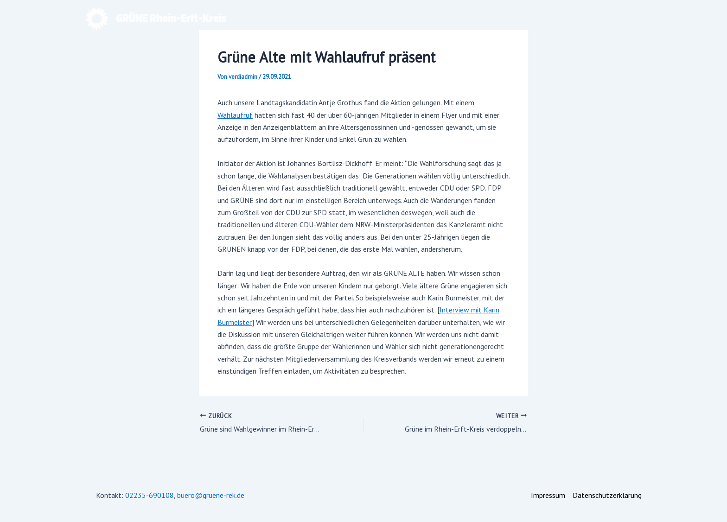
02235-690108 (149, 495)
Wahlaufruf (235, 115)
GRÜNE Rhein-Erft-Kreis (171, 19)
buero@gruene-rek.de (210, 495)
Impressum (548, 495)
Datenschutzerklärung (607, 495)
